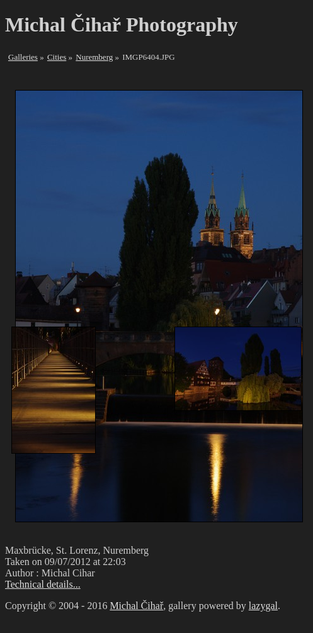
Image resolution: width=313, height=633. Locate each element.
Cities (56, 57)
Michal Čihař (136, 605)
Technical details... (43, 584)
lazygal (263, 605)
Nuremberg (94, 57)
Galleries (23, 57)
